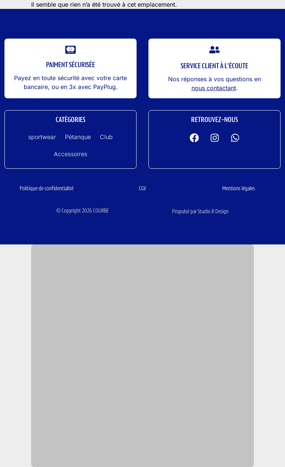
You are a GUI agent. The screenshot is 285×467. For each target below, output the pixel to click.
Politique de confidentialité (46, 189)
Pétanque (78, 137)
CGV (142, 189)
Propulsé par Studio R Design (200, 212)
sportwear (42, 137)
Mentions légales (238, 189)
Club (106, 137)
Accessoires (70, 154)
